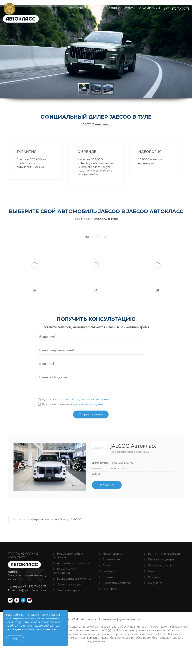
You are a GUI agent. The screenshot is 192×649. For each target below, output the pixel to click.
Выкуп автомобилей (114, 583)
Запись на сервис (67, 590)
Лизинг (105, 565)
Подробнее (107, 485)
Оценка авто (109, 577)
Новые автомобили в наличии (68, 555)
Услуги (130, 8)
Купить (99, 8)
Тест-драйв (108, 589)
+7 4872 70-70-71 (176, 8)
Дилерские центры (159, 559)
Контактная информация (162, 553)
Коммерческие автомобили (65, 571)
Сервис (114, 8)
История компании (159, 565)
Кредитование (110, 553)
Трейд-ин (107, 571)
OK (15, 639)
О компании (149, 8)
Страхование (109, 559)
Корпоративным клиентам (72, 578)
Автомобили (78, 8)
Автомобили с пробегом (71, 563)
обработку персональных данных (87, 399)
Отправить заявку (91, 414)
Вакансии (152, 577)
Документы (153, 583)
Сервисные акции (67, 584)
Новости (152, 571)
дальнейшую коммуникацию (91, 404)
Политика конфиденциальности (119, 619)
